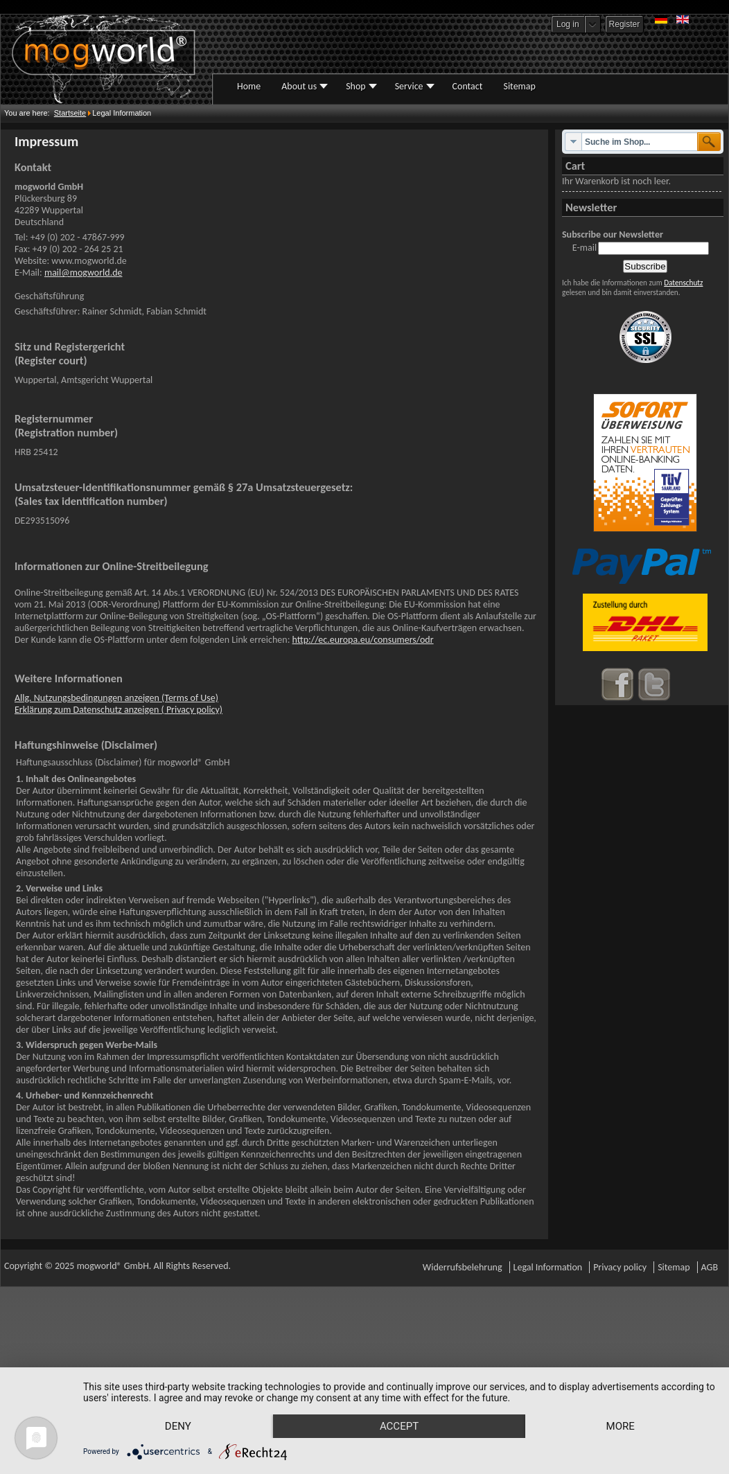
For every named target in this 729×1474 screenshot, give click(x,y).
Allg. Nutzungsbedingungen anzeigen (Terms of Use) (116, 698)
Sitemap (674, 1267)
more (180, 1425)
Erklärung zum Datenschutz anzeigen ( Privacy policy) (118, 710)
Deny (180, 1402)
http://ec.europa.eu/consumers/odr (363, 640)
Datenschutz (683, 282)
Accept (404, 1402)
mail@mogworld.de (83, 272)
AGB (709, 1267)
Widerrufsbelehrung (462, 1267)
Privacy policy (620, 1267)
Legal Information (548, 1267)
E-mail (584, 248)
